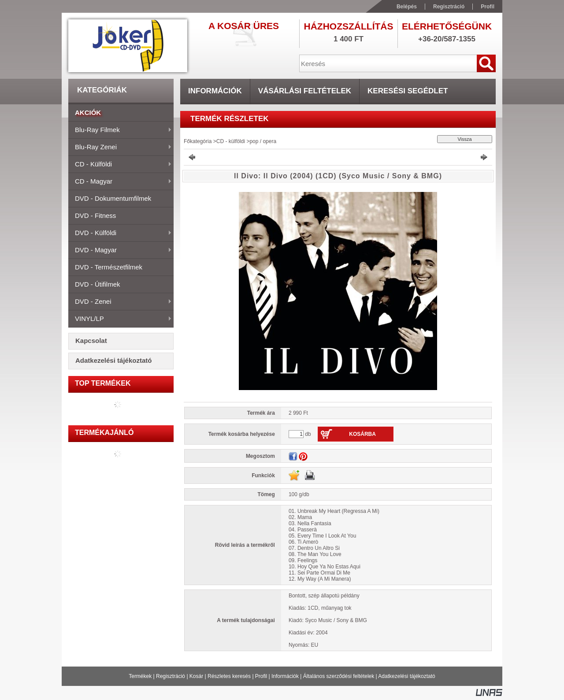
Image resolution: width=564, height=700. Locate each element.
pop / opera (262, 141)
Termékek (140, 676)
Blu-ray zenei (120, 147)
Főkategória (198, 141)
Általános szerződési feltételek (338, 676)
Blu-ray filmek (120, 130)
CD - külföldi (120, 164)
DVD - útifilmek (97, 284)
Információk (285, 676)
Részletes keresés (229, 676)
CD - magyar (120, 181)
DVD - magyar (120, 250)
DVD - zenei (120, 302)
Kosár (196, 676)
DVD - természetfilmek (108, 267)
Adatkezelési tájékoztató (406, 676)
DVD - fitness (95, 215)
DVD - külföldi (120, 233)
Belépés (407, 7)
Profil (261, 676)
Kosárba (362, 434)
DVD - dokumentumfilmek (113, 198)
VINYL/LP (120, 319)
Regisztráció (170, 676)
